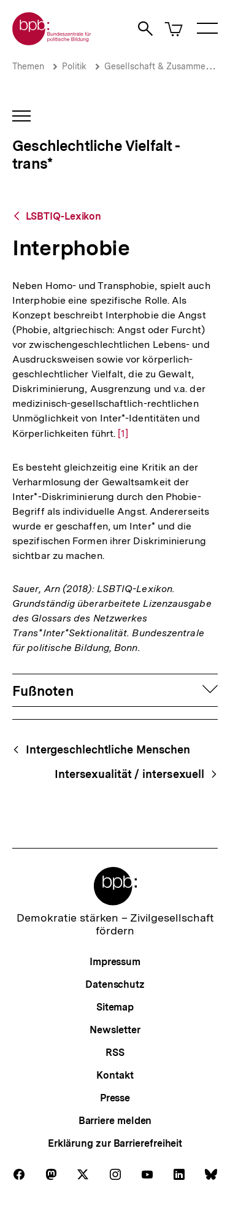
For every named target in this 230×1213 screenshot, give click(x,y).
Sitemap (115, 1007)
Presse (115, 1098)
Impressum (115, 962)
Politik (74, 66)
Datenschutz (115, 984)
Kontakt (114, 1075)
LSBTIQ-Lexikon (64, 216)
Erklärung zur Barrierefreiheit (115, 1143)
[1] (123, 433)
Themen (28, 66)
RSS (115, 1052)
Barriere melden (115, 1120)
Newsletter (115, 1030)
